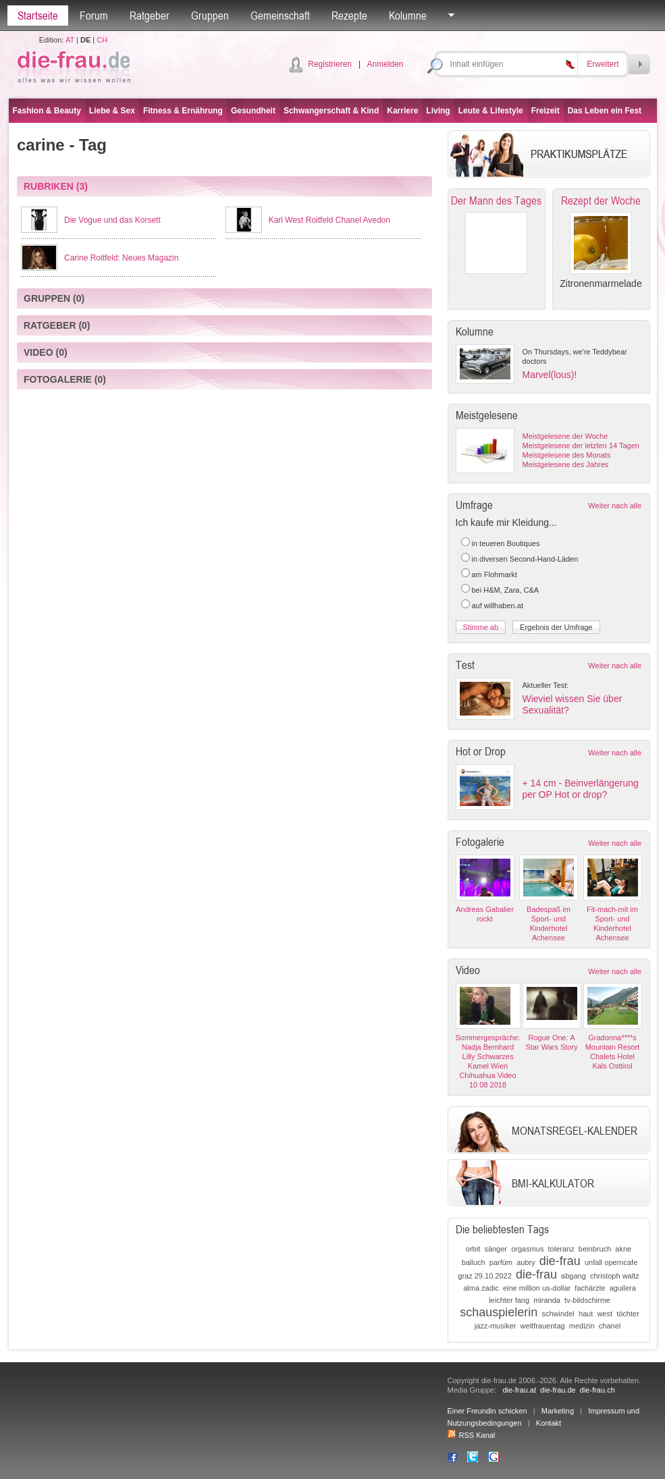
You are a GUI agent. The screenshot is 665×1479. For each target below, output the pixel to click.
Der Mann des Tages (496, 200)
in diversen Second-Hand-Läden (525, 559)
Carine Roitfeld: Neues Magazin (121, 258)
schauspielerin (498, 1312)
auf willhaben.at (497, 605)
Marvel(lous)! (550, 374)
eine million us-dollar (536, 1288)
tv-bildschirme (587, 1300)
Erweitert (602, 64)
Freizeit (545, 110)
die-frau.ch (597, 1390)
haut (586, 1314)
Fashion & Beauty (47, 110)
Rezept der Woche (601, 200)
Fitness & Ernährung (183, 110)
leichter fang (509, 1300)
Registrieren (330, 64)
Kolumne (408, 15)
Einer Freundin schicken (487, 1411)
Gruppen (210, 15)
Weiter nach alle (614, 506)
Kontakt (548, 1423)
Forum (94, 15)
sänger (495, 1249)
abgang (573, 1276)
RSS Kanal (472, 1435)
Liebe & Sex (112, 110)
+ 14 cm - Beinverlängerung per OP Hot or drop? (581, 789)
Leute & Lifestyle (490, 110)
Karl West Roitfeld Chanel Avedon (329, 220)
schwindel (557, 1314)
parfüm (500, 1262)
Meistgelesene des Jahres (566, 464)
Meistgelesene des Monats (567, 455)
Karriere (402, 110)
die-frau (560, 1261)
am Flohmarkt (494, 574)
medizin (582, 1326)
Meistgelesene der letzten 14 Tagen (581, 445)
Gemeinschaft (280, 15)
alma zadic (481, 1288)
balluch (473, 1262)
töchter (627, 1314)
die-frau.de (558, 1390)
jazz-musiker (495, 1326)
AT (69, 40)
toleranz (561, 1249)
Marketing (557, 1411)
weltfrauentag (543, 1326)
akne (623, 1249)
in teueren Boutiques (506, 543)
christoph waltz (614, 1276)
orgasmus (527, 1249)
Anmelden (385, 64)
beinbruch (595, 1249)
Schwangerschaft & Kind (331, 110)
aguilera (623, 1288)
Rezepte (349, 15)
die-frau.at (519, 1390)
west (604, 1314)
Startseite (38, 15)
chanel (609, 1326)
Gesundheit (253, 110)
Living (438, 110)
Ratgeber (149, 15)
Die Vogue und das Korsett (112, 220)
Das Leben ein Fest (604, 110)
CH (102, 40)
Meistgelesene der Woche (565, 436)
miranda (546, 1300)
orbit (473, 1249)
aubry (525, 1262)
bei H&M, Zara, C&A (505, 590)
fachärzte (590, 1288)
